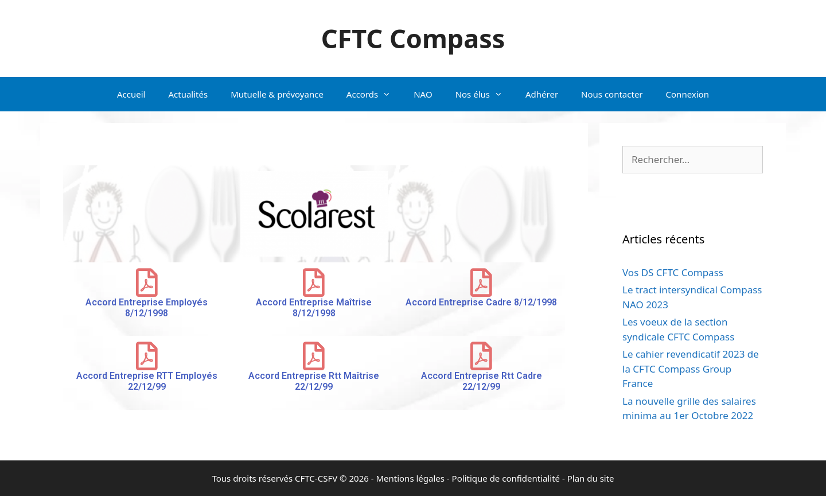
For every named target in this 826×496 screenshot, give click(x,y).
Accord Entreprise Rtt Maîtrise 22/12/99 (313, 381)
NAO (423, 94)
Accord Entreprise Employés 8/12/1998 (146, 308)
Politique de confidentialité (506, 478)
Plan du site (590, 478)
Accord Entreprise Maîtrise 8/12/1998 (314, 308)
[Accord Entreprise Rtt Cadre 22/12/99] (481, 356)
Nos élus (484, 94)
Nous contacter (611, 94)
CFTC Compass (413, 38)
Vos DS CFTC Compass (672, 272)
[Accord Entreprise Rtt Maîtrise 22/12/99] (313, 356)
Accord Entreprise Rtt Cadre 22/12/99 (481, 381)
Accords (374, 94)
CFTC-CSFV (316, 478)
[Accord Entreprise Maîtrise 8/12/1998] (313, 282)
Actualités (188, 94)
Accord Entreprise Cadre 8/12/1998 (481, 302)
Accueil (131, 94)
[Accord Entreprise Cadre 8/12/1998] (481, 282)
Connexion (687, 94)
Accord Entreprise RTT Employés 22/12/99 (146, 381)
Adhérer (541, 94)
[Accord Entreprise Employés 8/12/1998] (147, 282)
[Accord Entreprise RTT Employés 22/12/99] (147, 356)
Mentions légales (410, 478)
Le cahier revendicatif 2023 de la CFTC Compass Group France (690, 368)
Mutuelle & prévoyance (277, 94)
